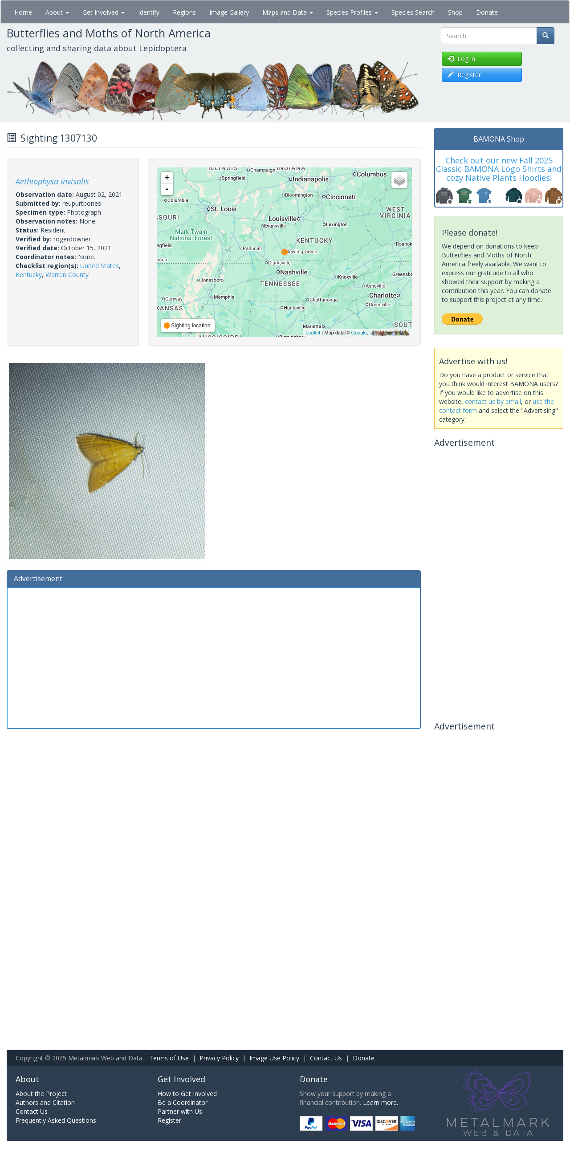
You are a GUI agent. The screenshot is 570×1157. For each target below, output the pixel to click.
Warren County (67, 274)
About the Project (41, 1093)
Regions (184, 12)
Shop (455, 12)
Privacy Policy (219, 1058)
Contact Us (326, 1058)
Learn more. (380, 1102)
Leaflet (312, 332)
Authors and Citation (45, 1102)
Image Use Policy (274, 1058)
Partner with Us (180, 1111)
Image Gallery (229, 12)
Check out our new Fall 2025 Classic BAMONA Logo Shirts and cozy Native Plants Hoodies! (499, 169)
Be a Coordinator (183, 1102)
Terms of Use (169, 1058)
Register (169, 1120)
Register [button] (464, 74)
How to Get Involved (187, 1093)
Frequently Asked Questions (56, 1120)
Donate (487, 12)
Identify (148, 12)
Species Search (413, 12)
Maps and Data (287, 12)
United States (99, 265)
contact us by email (493, 401)
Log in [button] (461, 58)
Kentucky (29, 274)
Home (23, 12)
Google (358, 332)
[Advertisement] (213, 657)
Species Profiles (352, 12)
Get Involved (103, 12)
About (57, 12)
